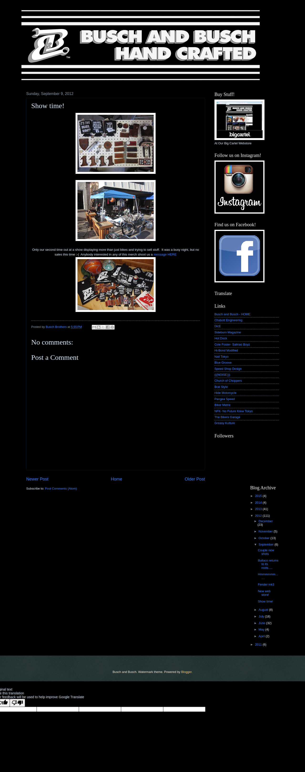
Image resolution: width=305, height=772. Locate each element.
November (266, 531)
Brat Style (221, 387)
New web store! (264, 593)
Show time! (265, 601)
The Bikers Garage (227, 417)
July (262, 616)
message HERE (165, 254)
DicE (217, 326)
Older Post (195, 479)
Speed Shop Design (228, 369)
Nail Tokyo (221, 356)
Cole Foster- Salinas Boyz (232, 344)
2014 (259, 502)
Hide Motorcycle (225, 393)
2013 (259, 509)
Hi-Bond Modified (226, 350)
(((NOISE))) (222, 374)
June (262, 623)
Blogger (186, 672)
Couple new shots (266, 552)
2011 (259, 644)
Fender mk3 (266, 584)
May (262, 629)
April (262, 636)
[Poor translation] (17, 703)
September (266, 544)
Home (116, 479)
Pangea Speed (224, 399)
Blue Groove (223, 362)
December (266, 521)
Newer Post (37, 479)
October (264, 538)
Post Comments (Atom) (61, 488)
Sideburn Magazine (227, 332)
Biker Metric (222, 405)
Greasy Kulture (224, 423)
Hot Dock (220, 338)
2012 (259, 515)
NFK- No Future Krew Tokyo (233, 411)
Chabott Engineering (228, 320)
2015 (259, 496)
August (264, 610)
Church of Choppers (228, 380)
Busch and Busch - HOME (232, 314)
